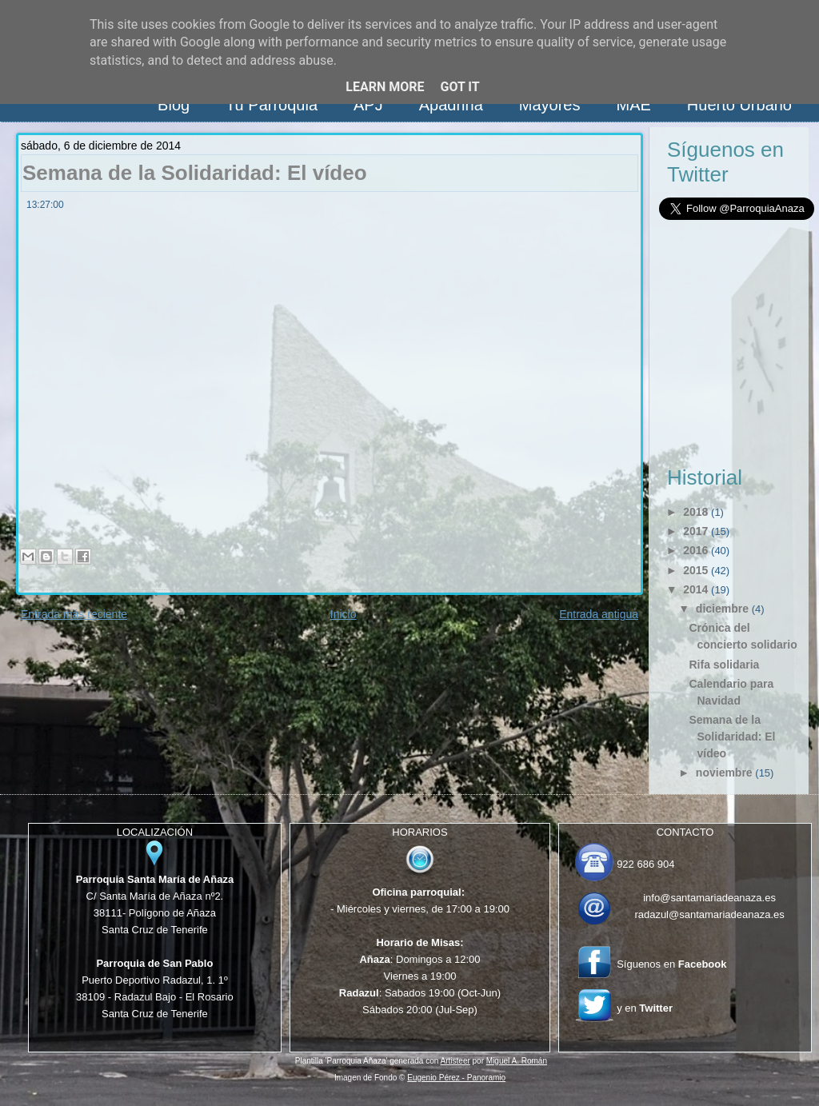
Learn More (385, 86)
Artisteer (455, 1060)
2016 (695, 550)
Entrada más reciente (74, 614)
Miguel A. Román (516, 1060)
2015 (695, 570)
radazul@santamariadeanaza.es (709, 914)
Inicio (343, 614)
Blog (174, 105)
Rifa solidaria (724, 664)
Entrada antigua (598, 614)
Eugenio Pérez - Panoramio (456, 1077)
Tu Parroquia (272, 105)
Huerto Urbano (739, 105)
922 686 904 (645, 864)
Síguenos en (671, 964)
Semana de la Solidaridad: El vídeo (194, 173)
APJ (368, 105)
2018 (695, 511)
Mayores (550, 105)
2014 (695, 589)
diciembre (722, 608)
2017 (695, 531)
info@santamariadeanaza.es (709, 898)
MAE (633, 105)
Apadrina (451, 105)
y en (645, 1008)
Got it (459, 86)
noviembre (724, 772)
